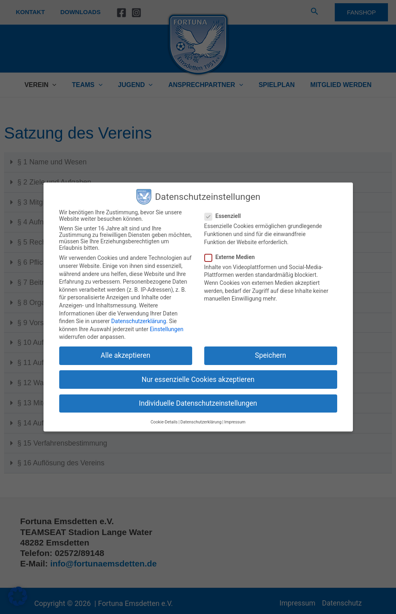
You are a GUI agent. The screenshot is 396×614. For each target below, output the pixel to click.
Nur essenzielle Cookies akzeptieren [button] (197, 379)
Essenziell (225, 216)
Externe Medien (232, 257)
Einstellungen (167, 329)
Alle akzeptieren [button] (126, 355)
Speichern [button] (270, 355)
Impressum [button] (234, 422)
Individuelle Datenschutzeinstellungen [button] (198, 403)
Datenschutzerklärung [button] (201, 422)
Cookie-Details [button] (164, 422)
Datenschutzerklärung (138, 321)
